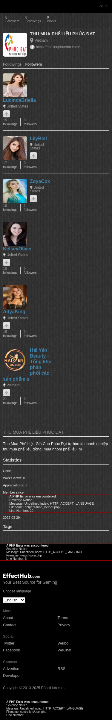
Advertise (11, 668)
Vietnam (41, 40)
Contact (9, 625)
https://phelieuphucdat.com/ (58, 47)
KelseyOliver (17, 248)
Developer (12, 675)
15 (10, 122)
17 (10, 165)
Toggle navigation (7, 5)
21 (10, 401)
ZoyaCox (40, 181)
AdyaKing (14, 311)
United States (17, 106)
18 (10, 270)
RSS (62, 668)
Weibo (63, 643)
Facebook (11, 650)
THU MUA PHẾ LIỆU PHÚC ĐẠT (62, 33)
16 (10, 207)
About (8, 617)
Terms (63, 617)
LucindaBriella (19, 100)
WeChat (65, 650)
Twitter (8, 643)
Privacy (64, 625)
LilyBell (38, 138)
